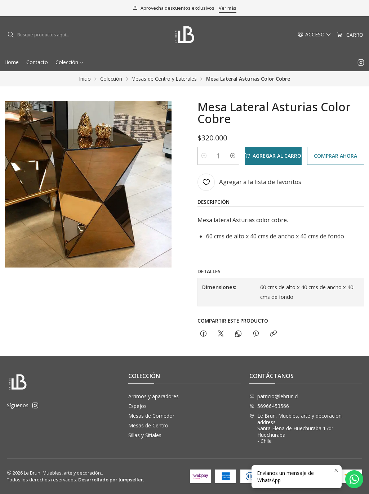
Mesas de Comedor (151, 415)
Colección (111, 78)
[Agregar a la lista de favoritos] (249, 182)
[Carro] (350, 35)
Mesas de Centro (148, 425)
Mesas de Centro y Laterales (164, 78)
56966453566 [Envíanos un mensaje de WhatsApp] (269, 406)
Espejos (137, 406)
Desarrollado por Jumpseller (110, 479)
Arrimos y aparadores (153, 396)
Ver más (227, 8)
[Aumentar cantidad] (233, 156)
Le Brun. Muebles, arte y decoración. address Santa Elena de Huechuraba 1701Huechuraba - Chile (296, 428)
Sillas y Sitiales (144, 435)
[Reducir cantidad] (204, 156)
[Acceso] (314, 35)
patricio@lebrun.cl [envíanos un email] (273, 396)
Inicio (85, 78)
